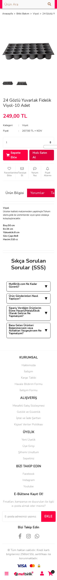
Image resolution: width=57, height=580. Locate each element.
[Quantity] (28, 142)
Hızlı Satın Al (40, 155)
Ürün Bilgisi (14, 192)
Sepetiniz (28, 458)
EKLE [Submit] (48, 516)
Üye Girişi (28, 446)
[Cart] (50, 573)
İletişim (28, 371)
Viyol (25, 125)
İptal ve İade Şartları (28, 418)
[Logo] (24, 573)
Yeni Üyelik (28, 439)
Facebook (28, 474)
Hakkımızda (29, 365)
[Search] (28, 4)
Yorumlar (37, 192)
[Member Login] (42, 573)
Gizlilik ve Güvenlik (28, 412)
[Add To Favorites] (9, 172)
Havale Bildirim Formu (28, 384)
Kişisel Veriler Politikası (28, 424)
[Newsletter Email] (21, 516)
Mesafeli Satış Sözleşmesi (29, 405)
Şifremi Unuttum (28, 452)
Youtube (28, 486)
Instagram (28, 480)
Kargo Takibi (28, 377)
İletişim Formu (28, 390)
